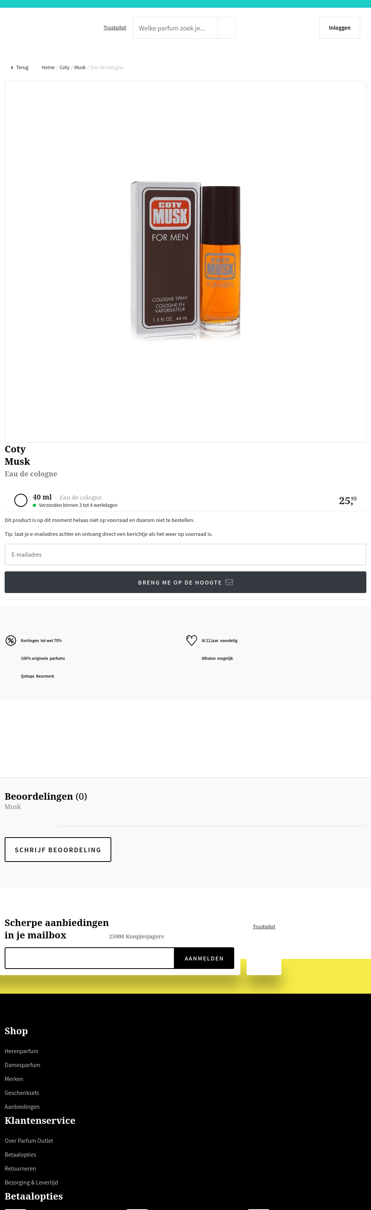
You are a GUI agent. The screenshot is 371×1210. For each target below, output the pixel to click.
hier (101, 619)
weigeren (150, 637)
